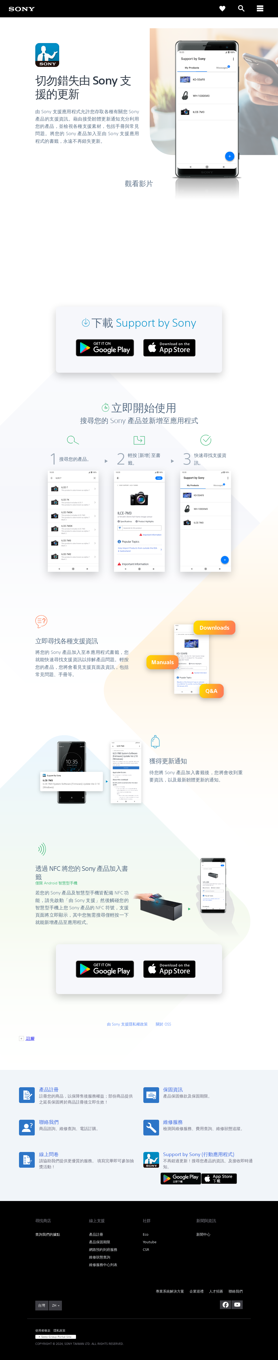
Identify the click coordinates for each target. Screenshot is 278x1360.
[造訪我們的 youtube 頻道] (237, 1304)
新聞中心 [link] (203, 1234)
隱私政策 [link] (59, 1330)
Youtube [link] (149, 1242)
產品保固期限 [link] (99, 1242)
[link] (21, 8)
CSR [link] (146, 1249)
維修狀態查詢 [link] (99, 1257)
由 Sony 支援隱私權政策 (127, 1024)
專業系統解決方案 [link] (170, 1291)
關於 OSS (163, 1024)
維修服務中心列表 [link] (103, 1264)
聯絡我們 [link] (236, 1291)
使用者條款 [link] (42, 1330)
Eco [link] (146, 1234)
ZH (54, 1305)
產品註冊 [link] (96, 1234)
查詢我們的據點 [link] (47, 1234)
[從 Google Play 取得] (182, 1178)
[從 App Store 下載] (219, 1178)
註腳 (29, 1038)
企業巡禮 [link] (196, 1291)
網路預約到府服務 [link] (103, 1249)
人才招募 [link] (216, 1291)
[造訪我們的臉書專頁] (225, 1304)
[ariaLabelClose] (260, 8)
